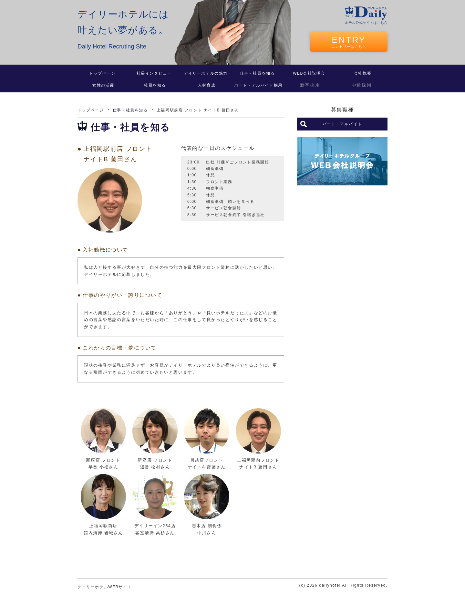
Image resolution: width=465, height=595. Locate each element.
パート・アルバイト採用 (258, 85)
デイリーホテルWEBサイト (105, 587)
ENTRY (349, 41)
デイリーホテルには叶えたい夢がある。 (123, 30)
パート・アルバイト (342, 124)
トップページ (102, 73)
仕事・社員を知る (257, 73)
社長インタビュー (154, 73)
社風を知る (155, 85)
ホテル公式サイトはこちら (366, 23)
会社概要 (362, 73)
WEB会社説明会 (309, 73)
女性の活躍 (103, 85)
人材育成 (206, 85)
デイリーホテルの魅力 (206, 73)
